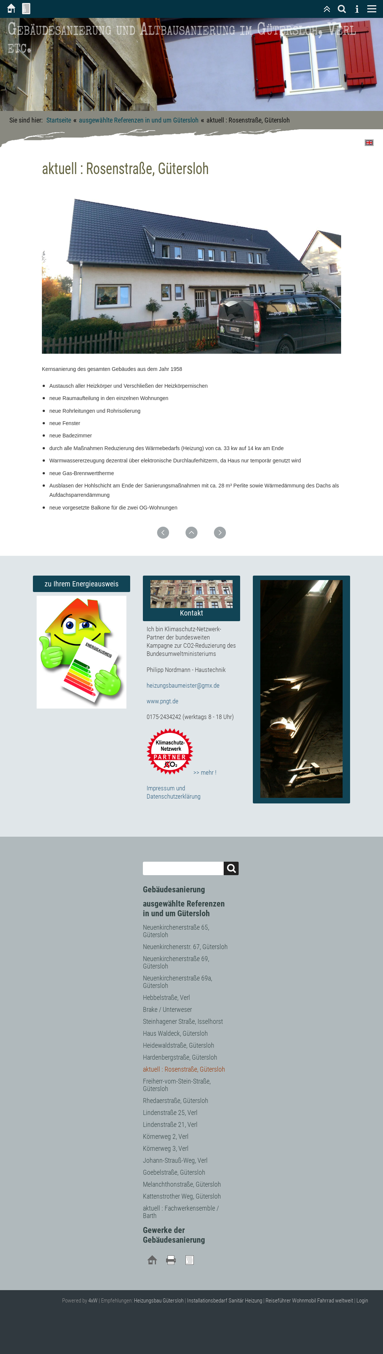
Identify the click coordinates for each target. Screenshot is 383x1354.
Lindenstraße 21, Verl (170, 1124)
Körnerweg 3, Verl (166, 1148)
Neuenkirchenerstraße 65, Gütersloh (176, 931)
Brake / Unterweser (167, 1009)
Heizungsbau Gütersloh (159, 1300)
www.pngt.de (162, 701)
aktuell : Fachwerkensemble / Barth (181, 1212)
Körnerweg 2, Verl (166, 1136)
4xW (93, 1300)
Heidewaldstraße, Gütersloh (178, 1045)
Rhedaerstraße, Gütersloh (175, 1100)
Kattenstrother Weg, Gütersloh (182, 1196)
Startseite (58, 120)
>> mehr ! (182, 772)
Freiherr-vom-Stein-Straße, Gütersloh (177, 1085)
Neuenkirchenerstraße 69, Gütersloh (176, 962)
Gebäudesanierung (174, 889)
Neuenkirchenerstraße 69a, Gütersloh (177, 981)
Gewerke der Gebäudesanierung (174, 1235)
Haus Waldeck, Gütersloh (175, 1033)
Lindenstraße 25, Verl (170, 1112)
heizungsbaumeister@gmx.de (183, 685)
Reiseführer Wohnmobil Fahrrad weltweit (309, 1300)
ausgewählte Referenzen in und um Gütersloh (139, 120)
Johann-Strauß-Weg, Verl (175, 1160)
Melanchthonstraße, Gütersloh (182, 1184)
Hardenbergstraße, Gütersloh (180, 1057)
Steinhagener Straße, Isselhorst (183, 1021)
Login (362, 1300)
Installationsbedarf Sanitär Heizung (224, 1300)
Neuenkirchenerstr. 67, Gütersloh (185, 947)
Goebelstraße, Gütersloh (174, 1172)
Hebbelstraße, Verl (166, 997)
